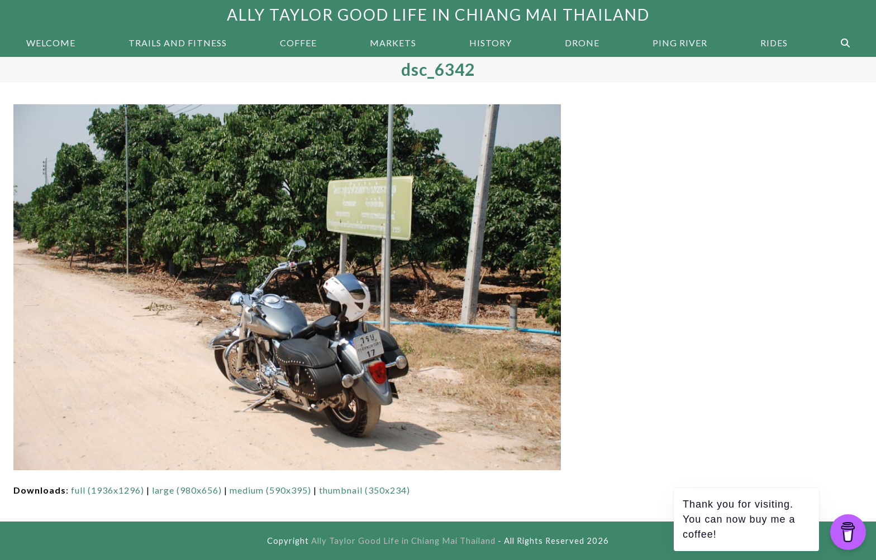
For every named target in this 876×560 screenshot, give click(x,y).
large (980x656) (187, 490)
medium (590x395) (270, 490)
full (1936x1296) (107, 490)
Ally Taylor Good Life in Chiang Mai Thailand (438, 14)
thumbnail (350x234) (364, 490)
